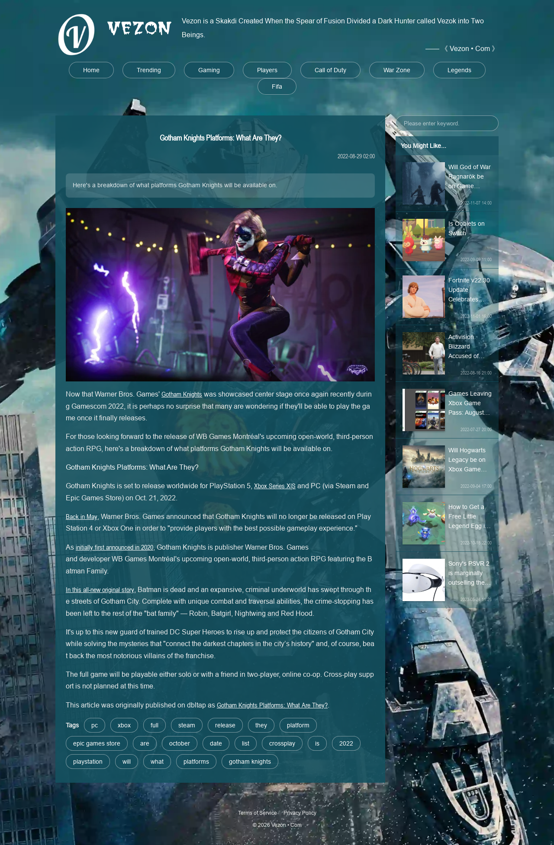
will (126, 761)
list (245, 743)
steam (186, 725)
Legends (459, 70)
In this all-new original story (100, 589)
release (225, 725)
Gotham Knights (181, 394)
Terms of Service (257, 813)
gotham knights (250, 761)
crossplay (282, 743)
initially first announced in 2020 (114, 547)
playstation (88, 761)
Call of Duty (330, 70)
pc (94, 725)
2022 (346, 743)
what (157, 761)
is (317, 743)
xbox (124, 725)
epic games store (96, 743)
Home (91, 70)
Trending (149, 70)
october (179, 743)
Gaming (209, 70)
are (144, 743)
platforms (196, 761)
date (216, 743)
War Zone (396, 70)
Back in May (81, 516)
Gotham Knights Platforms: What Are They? (272, 705)
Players (267, 70)
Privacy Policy (299, 813)
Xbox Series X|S (275, 485)
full (154, 725)
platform (298, 725)
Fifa (277, 86)
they (261, 725)
